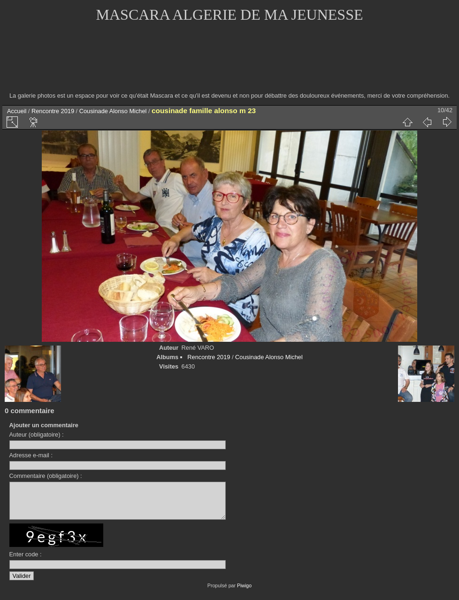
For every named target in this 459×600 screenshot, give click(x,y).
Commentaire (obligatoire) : (45, 475)
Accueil (16, 111)
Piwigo (244, 592)
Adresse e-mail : (31, 455)
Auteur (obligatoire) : (36, 434)
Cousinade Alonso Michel (113, 111)
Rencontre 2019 (52, 111)
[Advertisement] (229, 63)
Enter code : (25, 561)
